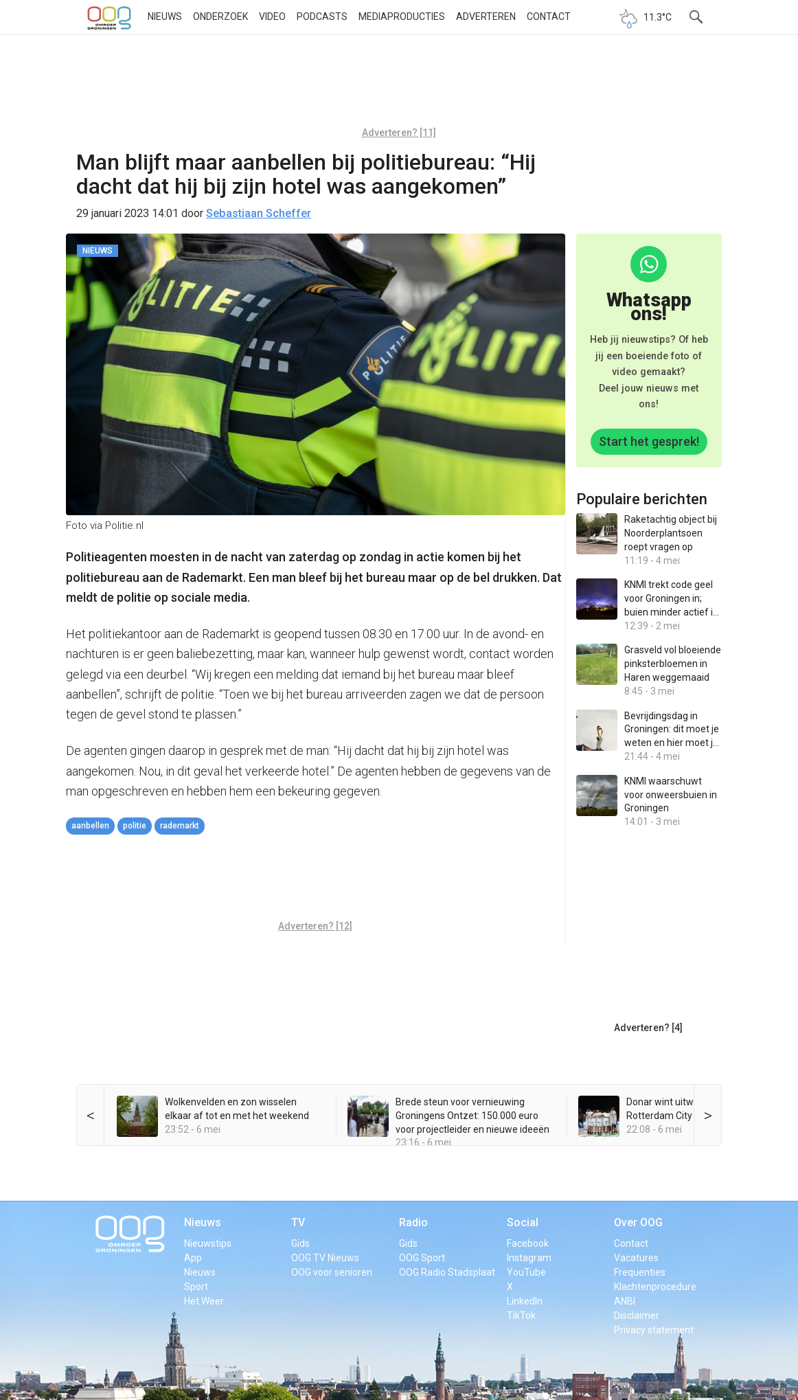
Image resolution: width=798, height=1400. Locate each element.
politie (134, 826)
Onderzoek (220, 16)
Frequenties (639, 1272)
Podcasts (322, 16)
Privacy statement (654, 1329)
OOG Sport (422, 1257)
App (193, 1257)
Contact (549, 16)
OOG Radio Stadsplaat (447, 1272)
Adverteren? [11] (399, 132)
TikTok (521, 1315)
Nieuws (165, 16)
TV (298, 1222)
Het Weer (204, 1301)
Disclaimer (636, 1315)
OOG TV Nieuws (325, 1257)
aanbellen (90, 826)
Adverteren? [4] (648, 1027)
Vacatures (636, 1257)
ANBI (624, 1301)
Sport (196, 1286)
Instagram (529, 1257)
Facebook (528, 1243)
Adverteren (486, 16)
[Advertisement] (399, 86)
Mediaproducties (401, 16)
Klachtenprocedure (655, 1286)
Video (272, 16)
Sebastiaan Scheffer (258, 213)
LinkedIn (525, 1301)
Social (522, 1222)
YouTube (526, 1272)
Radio (413, 1222)
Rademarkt (179, 826)
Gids (300, 1243)
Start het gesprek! (649, 441)
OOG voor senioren (331, 1272)
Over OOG (638, 1222)
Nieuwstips (207, 1243)
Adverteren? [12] (315, 926)
